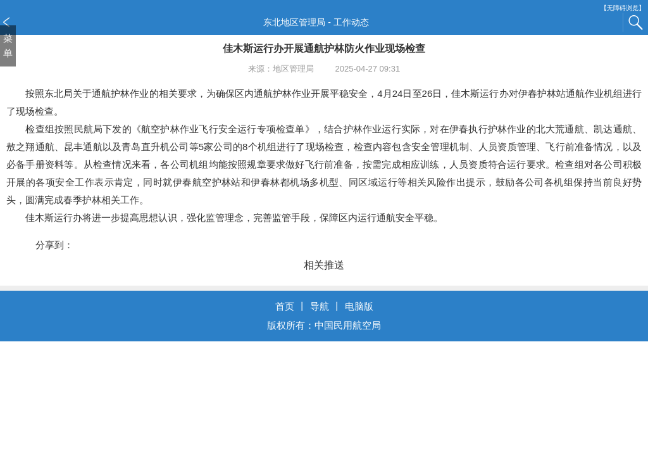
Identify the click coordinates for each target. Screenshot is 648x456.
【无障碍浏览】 (623, 8)
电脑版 (359, 306)
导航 (319, 306)
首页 (284, 306)
